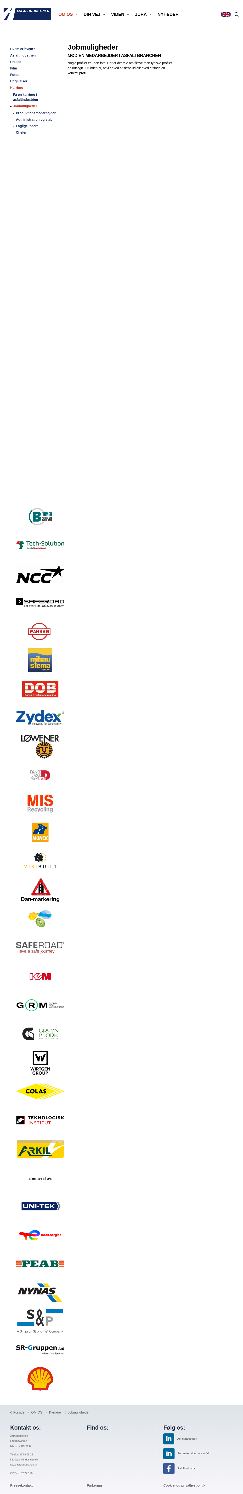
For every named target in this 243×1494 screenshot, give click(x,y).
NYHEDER (168, 14)
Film (13, 68)
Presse (15, 62)
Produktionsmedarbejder (36, 113)
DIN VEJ (92, 14)
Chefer (21, 132)
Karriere (16, 88)
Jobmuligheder (25, 106)
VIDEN (117, 14)
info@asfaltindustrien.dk (24, 1459)
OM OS (65, 14)
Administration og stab (34, 119)
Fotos (14, 75)
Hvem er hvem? (22, 49)
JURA (141, 14)
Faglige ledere (27, 126)
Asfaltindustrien (23, 55)
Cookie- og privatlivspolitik (184, 1485)
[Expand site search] (236, 14)
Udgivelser (19, 81)
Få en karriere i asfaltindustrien (25, 97)
